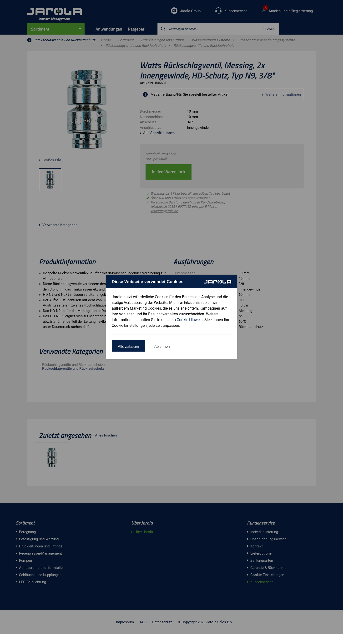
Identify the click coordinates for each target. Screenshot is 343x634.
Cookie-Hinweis (189, 319)
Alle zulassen (128, 346)
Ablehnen (162, 346)
